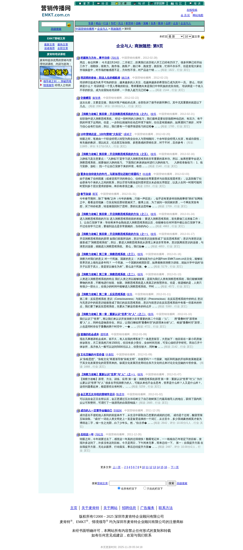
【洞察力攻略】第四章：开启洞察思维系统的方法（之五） (114, 154)
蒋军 (95, 194)
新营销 (129, 23)
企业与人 (185, 23)
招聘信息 (129, 508)
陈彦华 (120, 394)
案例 (160, 23)
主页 (73, 508)
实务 (153, 23)
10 (143, 467)
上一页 (117, 467)
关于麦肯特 (90, 508)
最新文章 (49, 44)
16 (165, 467)
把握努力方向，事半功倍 (95, 57)
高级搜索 (56, 29)
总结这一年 (87, 434)
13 (154, 467)
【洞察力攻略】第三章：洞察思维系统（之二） (108, 274)
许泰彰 (110, 354)
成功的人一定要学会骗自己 (96, 410)
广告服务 (147, 508)
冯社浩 (115, 57)
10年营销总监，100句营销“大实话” (101, 134)
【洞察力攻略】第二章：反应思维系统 (102, 294)
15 (161, 467)
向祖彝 (147, 174)
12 (150, 467)
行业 (105, 23)
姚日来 (126, 77)
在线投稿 (192, 10)
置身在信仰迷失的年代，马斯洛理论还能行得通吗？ (110, 174)
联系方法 (166, 508)
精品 (98, 23)
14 (158, 467)
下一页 (175, 467)
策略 (145, 23)
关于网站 (110, 508)
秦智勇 (97, 97)
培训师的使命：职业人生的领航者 (100, 77)
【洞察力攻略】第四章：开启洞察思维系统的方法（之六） (114, 114)
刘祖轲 (118, 410)
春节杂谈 (85, 194)
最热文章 (62, 44)
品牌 (168, 23)
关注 (120, 23)
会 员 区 (185, 15)
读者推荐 (49, 48)
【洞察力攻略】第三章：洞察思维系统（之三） (108, 254)
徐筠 (153, 114)
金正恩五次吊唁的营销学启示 (97, 394)
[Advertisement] (126, 13)
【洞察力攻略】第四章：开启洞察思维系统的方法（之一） (114, 234)
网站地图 (198, 15)
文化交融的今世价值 (92, 354)
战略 (138, 23)
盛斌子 (128, 134)
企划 (175, 23)
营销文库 (102, 483)
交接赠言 (85, 97)
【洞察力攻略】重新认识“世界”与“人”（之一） (108, 374)
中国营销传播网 (85, 28)
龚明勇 (104, 334)
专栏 (113, 23)
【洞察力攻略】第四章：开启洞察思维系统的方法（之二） (114, 214)
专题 (90, 23)
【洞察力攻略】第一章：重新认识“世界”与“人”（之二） (113, 314)
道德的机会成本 (89, 334)
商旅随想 (116, 28)
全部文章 (62, 48)
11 (147, 467)
